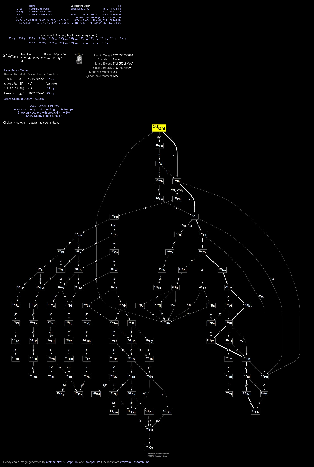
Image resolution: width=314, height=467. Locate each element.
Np (37, 23)
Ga (104, 14)
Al (104, 11)
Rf (74, 23)
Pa (30, 23)
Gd (48, 20)
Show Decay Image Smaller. (44, 115)
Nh (104, 23)
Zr (75, 17)
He (120, 5)
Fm (61, 23)
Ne (120, 8)
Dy (55, 20)
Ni (94, 14)
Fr (17, 23)
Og (120, 23)
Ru (87, 17)
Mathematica (54, 462)
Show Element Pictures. (44, 106)
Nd (33, 20)
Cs (17, 20)
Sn (107, 17)
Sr (21, 17)
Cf (55, 23)
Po (114, 20)
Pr (30, 20)
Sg (81, 23)
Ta (77, 20)
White (80, 8)
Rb (17, 17)
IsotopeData (92, 462)
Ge (107, 14)
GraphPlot (71, 462)
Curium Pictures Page (40, 11)
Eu (44, 20)
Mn (84, 14)
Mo (81, 17)
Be (20, 8)
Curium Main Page (39, 8)
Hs (87, 23)
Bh (84, 23)
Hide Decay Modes (16, 70)
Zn (100, 14)
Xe (119, 17)
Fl (107, 23)
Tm (65, 20)
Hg (100, 20)
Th (27, 23)
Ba (20, 20)
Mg (21, 11)
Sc (72, 14)
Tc (84, 17)
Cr (81, 14)
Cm (49, 23)
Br (117, 14)
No (68, 23)
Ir (91, 20)
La (24, 20)
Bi (111, 20)
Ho (58, 20)
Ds (94, 23)
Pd (94, 17)
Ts (117, 23)
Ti (75, 14)
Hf (74, 20)
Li (17, 8)
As (110, 14)
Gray (86, 8)
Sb (110, 17)
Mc (111, 23)
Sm (41, 20)
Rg (97, 23)
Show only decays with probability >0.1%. (44, 112)
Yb (68, 20)
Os (87, 20)
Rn (120, 20)
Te (114, 17)
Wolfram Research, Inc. (135, 462)
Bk (52, 23)
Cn (100, 23)
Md (65, 23)
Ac (24, 23)
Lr (72, 23)
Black (74, 8)
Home (32, 5)
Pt (94, 20)
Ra (21, 23)
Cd (100, 17)
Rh (91, 17)
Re (84, 20)
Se (114, 14)
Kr (120, 14)
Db (77, 23)
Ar (120, 11)
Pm (37, 20)
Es (58, 23)
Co (91, 14)
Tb (52, 20)
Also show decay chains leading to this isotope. (44, 109)
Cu (97, 14)
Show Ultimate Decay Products (24, 98)
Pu (40, 23)
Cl (117, 11)
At (117, 20)
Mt (91, 23)
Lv (114, 23)
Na (17, 11)
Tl (104, 20)
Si (107, 11)
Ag (97, 17)
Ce (27, 20)
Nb (77, 17)
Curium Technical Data (41, 14)
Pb (107, 20)
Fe (87, 14)
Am (45, 23)
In (104, 17)
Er (61, 20)
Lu (72, 20)
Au (97, 20)
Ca (21, 14)
